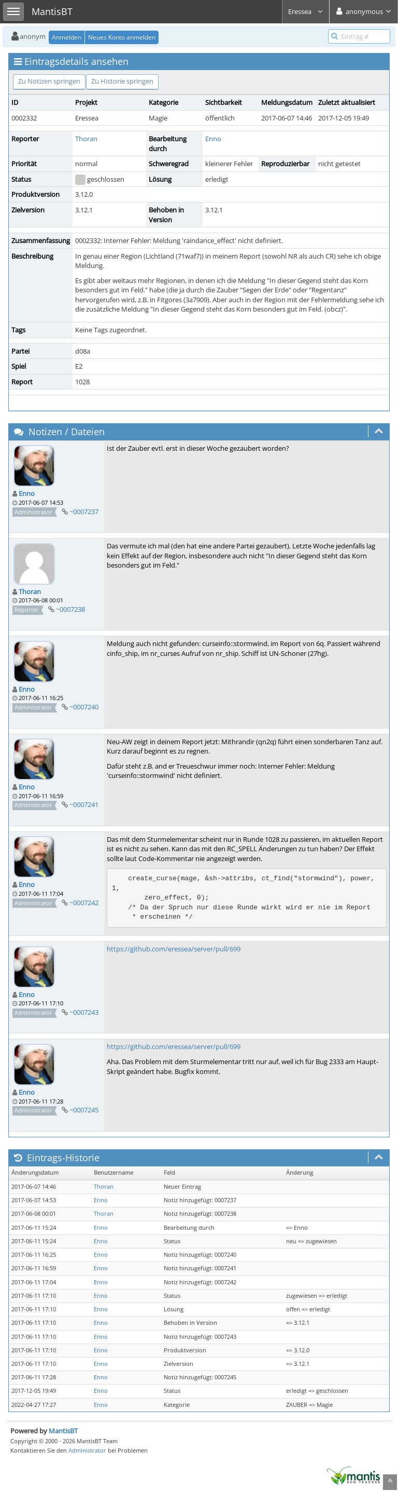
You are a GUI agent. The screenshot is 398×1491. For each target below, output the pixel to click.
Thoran (86, 138)
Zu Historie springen (122, 81)
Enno (213, 138)
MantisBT (63, 1430)
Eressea (306, 11)
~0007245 (83, 1109)
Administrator (87, 1450)
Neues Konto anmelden (121, 37)
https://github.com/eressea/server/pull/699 (173, 948)
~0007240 (83, 706)
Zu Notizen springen (49, 81)
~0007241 (83, 804)
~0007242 (83, 902)
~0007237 (83, 511)
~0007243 (83, 1012)
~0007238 (70, 609)
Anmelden (66, 37)
